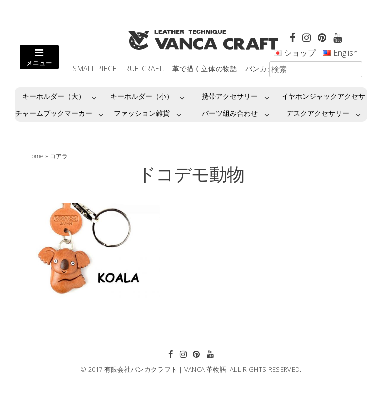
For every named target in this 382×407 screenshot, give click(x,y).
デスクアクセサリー (317, 113)
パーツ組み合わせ (230, 113)
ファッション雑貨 (142, 113)
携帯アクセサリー (230, 96)
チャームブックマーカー (53, 113)
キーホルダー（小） (141, 96)
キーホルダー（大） (53, 96)
